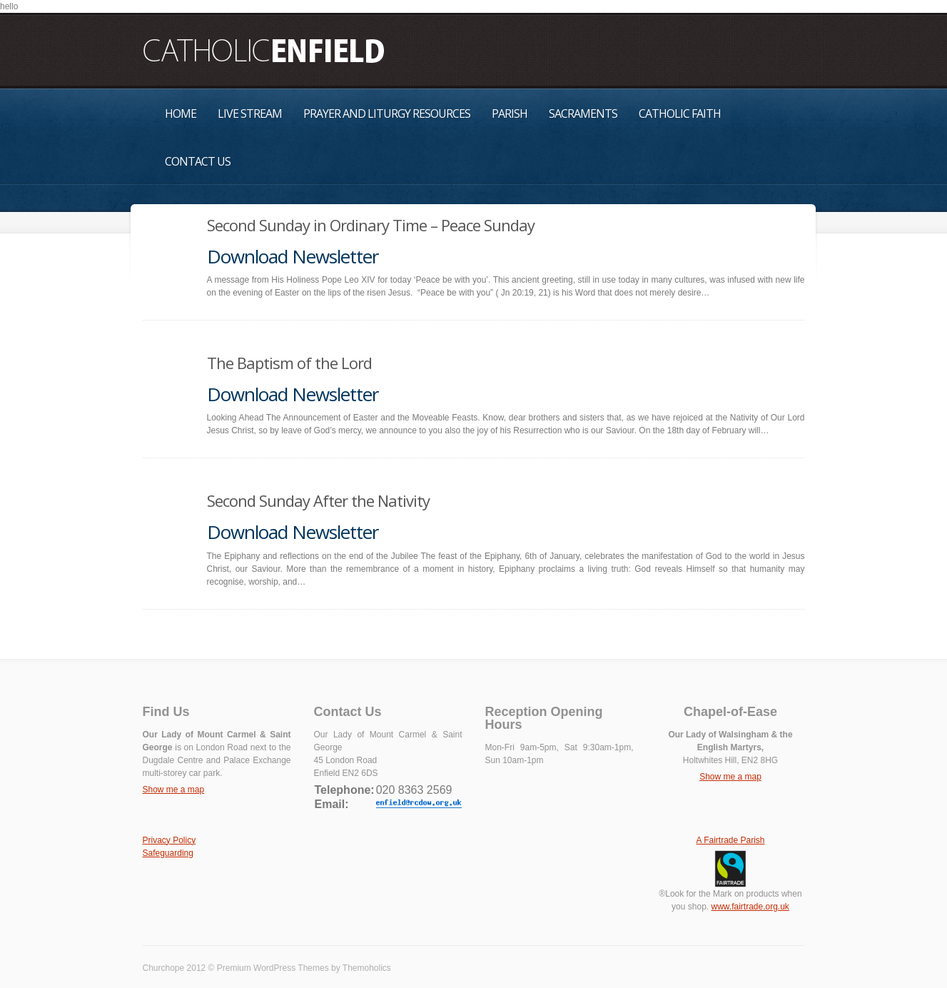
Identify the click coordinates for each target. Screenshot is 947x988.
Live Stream (250, 113)
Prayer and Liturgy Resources (386, 113)
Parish (509, 113)
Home (180, 113)
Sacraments (583, 113)
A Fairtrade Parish (730, 840)
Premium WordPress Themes (273, 968)
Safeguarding (168, 853)
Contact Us (198, 161)
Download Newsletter (292, 256)
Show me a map (174, 790)
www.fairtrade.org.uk (750, 907)
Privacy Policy (169, 840)
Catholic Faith (680, 113)
